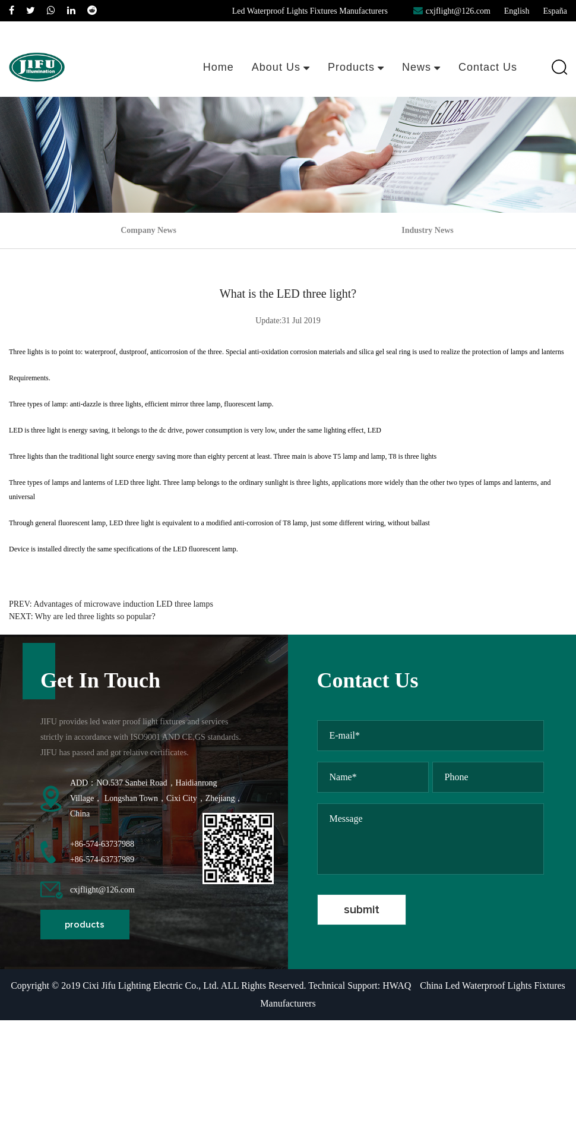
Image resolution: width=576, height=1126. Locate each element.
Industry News (427, 230)
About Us (281, 67)
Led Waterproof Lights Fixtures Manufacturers (310, 11)
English (517, 11)
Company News (148, 230)
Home (218, 67)
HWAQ (396, 985)
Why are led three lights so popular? (95, 616)
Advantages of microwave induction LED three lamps (123, 604)
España (555, 11)
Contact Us (487, 67)
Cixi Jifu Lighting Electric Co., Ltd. (151, 985)
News (421, 67)
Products (356, 67)
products (85, 924)
